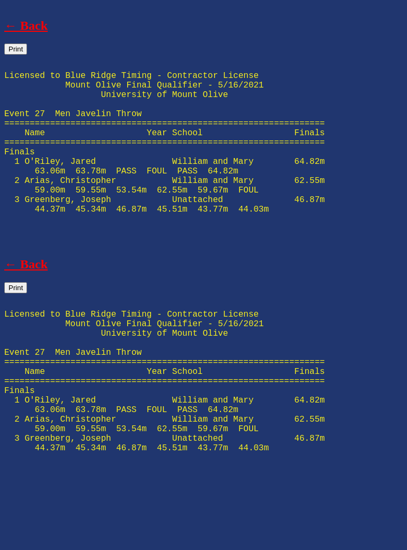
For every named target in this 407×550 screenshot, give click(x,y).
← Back (26, 25)
